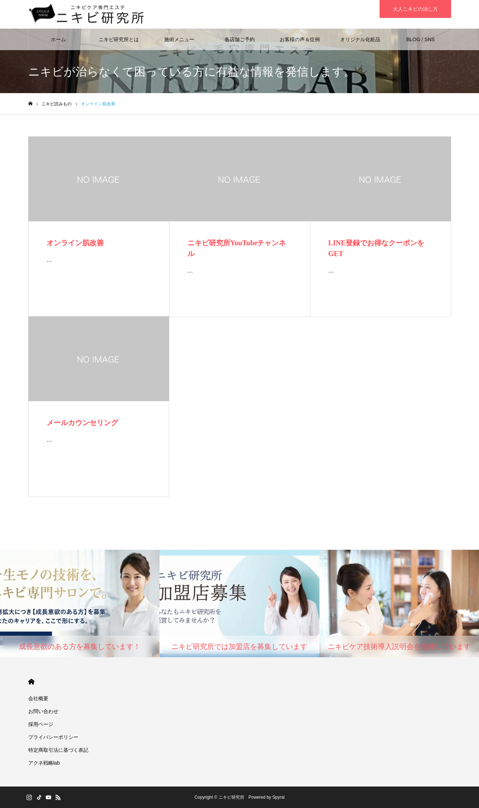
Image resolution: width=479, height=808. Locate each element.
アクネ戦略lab (44, 763)
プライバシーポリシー (53, 737)
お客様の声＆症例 (300, 39)
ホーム (58, 39)
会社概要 (38, 698)
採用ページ (40, 724)
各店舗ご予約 (240, 39)
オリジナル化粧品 (360, 39)
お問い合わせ (43, 711)
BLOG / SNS (420, 39)
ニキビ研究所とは (119, 39)
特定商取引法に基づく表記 (58, 750)
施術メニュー (179, 39)
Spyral (278, 797)
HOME (31, 682)
